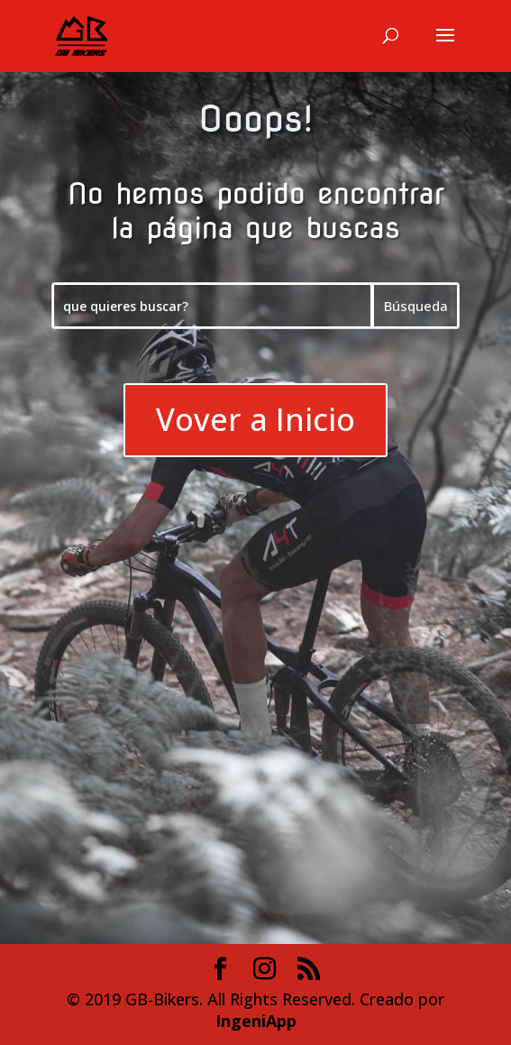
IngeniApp (256, 1020)
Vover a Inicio (255, 419)
